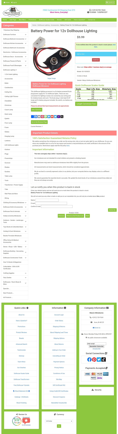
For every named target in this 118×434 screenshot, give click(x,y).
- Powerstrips (7, 158)
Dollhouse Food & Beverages (14, 65)
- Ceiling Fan (7, 92)
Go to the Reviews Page (39, 122)
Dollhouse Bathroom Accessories (14, 48)
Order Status (59, 321)
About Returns (59, 344)
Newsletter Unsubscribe (59, 403)
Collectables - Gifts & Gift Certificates (11, 268)
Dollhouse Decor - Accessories (14, 56)
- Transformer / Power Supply (13, 185)
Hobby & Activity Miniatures (14, 216)
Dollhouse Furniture (14, 34)
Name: (33, 200)
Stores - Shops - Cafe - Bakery (14, 247)
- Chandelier (7, 101)
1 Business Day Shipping (11, 30)
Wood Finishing (21, 403)
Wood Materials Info (21, 391)
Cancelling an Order (59, 356)
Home (7, 2)
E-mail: (33, 203)
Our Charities (21, 367)
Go (59, 426)
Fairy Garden (14, 277)
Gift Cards (68, 20)
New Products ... (8, 293)
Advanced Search (21, 344)
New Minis (22, 20)
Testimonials (21, 350)
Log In (14, 2)
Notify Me (112, 210)
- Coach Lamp (8, 110)
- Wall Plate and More (10, 194)
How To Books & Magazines (12, 262)
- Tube (5, 189)
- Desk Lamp (7, 114)
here (68, 145)
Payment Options (59, 362)
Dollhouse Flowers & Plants (14, 61)
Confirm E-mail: (36, 206)
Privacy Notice (59, 367)
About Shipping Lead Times (59, 332)
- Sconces (6, 163)
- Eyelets (6, 118)
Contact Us (91, 20)
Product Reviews (21, 332)
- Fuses (6, 127)
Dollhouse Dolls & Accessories (14, 207)
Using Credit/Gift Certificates (59, 391)
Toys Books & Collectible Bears (14, 227)
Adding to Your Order (59, 350)
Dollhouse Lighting (44, 25)
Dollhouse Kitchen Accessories (14, 43)
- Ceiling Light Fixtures (10, 96)
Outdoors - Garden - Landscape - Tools (14, 221)
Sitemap (21, 356)
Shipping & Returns (59, 326)
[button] (110, 2)
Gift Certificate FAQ (59, 385)
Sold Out (96, 60)
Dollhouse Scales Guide (46, 20)
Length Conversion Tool (86, 104)
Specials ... (6, 288)
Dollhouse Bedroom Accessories (14, 39)
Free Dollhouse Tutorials (21, 385)
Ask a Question (36, 109)
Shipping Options (58, 338)
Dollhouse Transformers (21, 379)
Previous (61, 216)
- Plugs (5, 154)
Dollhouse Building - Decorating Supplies (14, 252)
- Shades (6, 167)
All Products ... (8, 297)
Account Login (59, 315)
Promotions (32, 20)
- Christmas (7, 105)
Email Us (96, 328)
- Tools (5, 180)
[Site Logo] (20, 11)
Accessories (55, 25)
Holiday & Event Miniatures (14, 231)
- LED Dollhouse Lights (10, 145)
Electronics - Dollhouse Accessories (14, 52)
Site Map (59, 379)
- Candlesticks (8, 87)
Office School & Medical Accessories (14, 241)
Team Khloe (21, 362)
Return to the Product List (75, 216)
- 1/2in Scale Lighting (10, 74)
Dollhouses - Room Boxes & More (14, 283)
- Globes (6, 132)
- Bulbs (5, 83)
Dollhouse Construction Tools (14, 258)
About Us (21, 315)
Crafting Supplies (14, 273)
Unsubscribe (96, 349)
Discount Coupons (59, 397)
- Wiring (6, 198)
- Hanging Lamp (8, 136)
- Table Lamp (7, 176)
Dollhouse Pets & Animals (14, 211)
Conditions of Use (59, 373)
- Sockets (6, 171)
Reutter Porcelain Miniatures (12, 236)
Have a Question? (79, 20)
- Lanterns (6, 141)
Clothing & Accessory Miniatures (14, 202)
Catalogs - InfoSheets (21, 397)
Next (87, 216)
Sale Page (13, 20)
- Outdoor (6, 149)
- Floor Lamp (7, 123)
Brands (59, 20)
